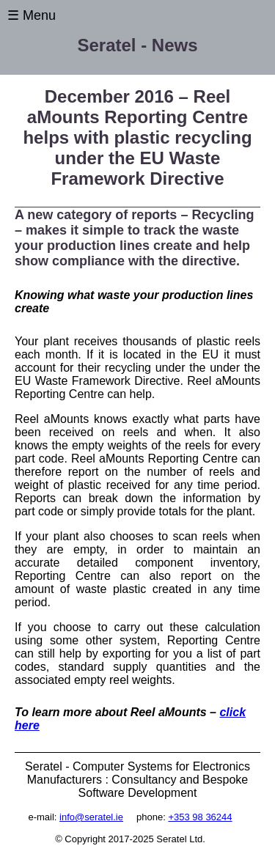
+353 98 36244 (200, 816)
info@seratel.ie (91, 816)
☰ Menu (31, 15)
